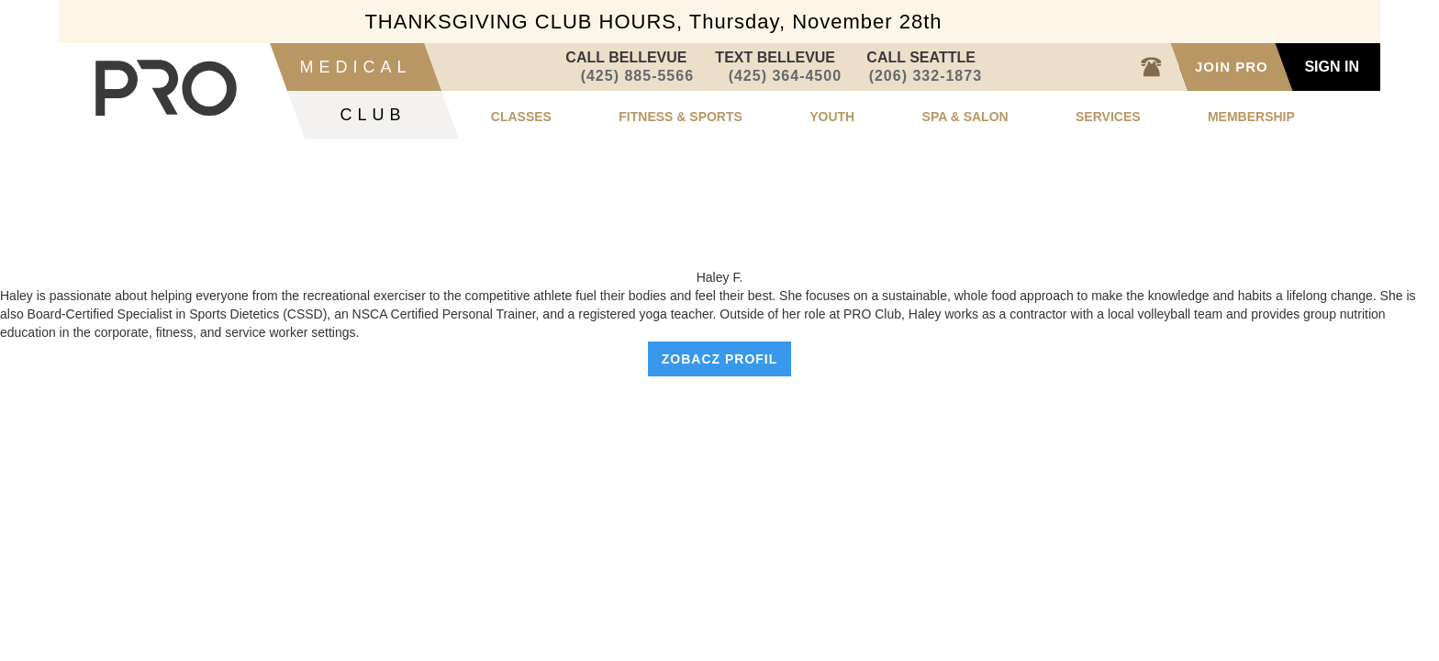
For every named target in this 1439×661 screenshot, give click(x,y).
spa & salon (965, 116)
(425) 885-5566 (636, 76)
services (1108, 116)
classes (521, 116)
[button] (521, 114)
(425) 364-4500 (784, 76)
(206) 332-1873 (925, 76)
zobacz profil (720, 359)
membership (1251, 116)
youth (831, 116)
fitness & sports (680, 116)
